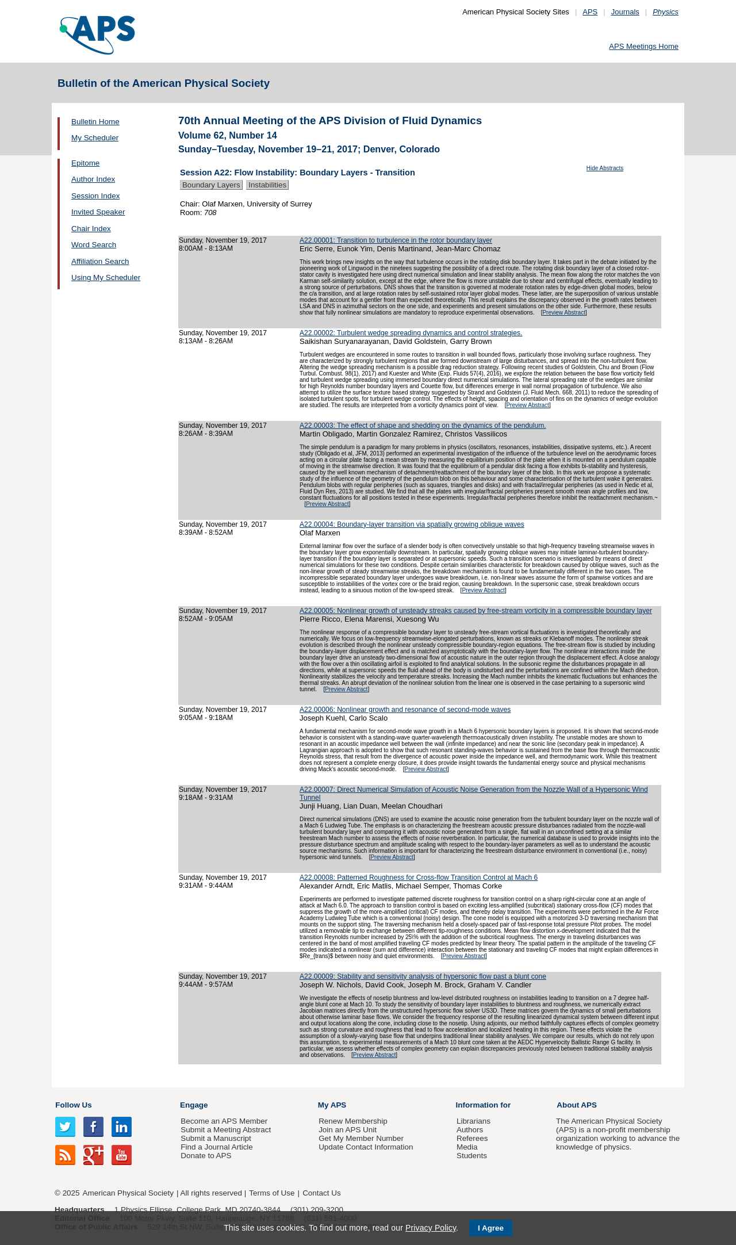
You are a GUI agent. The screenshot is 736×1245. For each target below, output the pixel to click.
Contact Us (321, 1193)
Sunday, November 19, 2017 (223, 240)
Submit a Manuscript (216, 1138)
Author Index (93, 179)
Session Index (95, 195)
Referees (472, 1138)
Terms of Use (271, 1193)
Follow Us (73, 1105)
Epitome (85, 163)
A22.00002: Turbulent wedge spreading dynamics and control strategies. (411, 333)
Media (467, 1147)
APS (589, 11)
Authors (470, 1129)
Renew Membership (353, 1121)
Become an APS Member (224, 1121)
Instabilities (267, 185)
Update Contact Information (366, 1147)
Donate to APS (206, 1155)
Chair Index (91, 228)
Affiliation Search (100, 261)
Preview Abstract (563, 312)
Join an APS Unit (348, 1129)
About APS (577, 1105)
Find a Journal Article (216, 1147)
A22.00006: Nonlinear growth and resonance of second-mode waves (405, 710)
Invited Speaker (98, 212)
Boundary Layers (211, 185)
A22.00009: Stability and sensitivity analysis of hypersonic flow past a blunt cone (423, 976)
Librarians (473, 1121)
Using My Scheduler (105, 277)
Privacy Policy (430, 1227)
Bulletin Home (95, 121)
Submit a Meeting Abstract (226, 1129)
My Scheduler (94, 137)
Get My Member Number (361, 1138)
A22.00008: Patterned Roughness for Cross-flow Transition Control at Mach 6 (419, 878)
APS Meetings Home (643, 46)
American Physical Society (128, 1193)
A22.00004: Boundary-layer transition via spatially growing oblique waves (412, 524)
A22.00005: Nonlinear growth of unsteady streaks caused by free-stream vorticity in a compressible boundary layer (476, 611)
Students (472, 1155)
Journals (625, 11)
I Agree (491, 1228)
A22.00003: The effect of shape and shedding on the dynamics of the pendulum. (423, 426)
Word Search (93, 244)
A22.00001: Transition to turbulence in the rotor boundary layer (396, 240)
